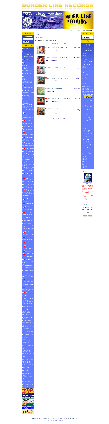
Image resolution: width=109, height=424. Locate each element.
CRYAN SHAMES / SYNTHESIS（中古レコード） (27, 97)
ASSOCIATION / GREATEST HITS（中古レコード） (28, 92)
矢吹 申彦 (84, 164)
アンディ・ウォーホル (87, 100)
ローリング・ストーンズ (87, 47)
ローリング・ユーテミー (87, 133)
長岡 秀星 (84, 161)
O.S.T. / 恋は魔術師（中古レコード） (28, 161)
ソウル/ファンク (86, 53)
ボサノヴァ (84, 85)
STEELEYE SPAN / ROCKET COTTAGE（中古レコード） (28, 244)
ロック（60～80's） (86, 44)
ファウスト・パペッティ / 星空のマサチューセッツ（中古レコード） (28, 308)
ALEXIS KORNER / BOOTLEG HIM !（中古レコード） (28, 209)
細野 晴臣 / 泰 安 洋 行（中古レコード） (55, 88)
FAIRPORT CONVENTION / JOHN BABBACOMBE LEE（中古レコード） (28, 230)
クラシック (84, 58)
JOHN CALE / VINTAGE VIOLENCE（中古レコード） (27, 294)
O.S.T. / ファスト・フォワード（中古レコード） (28, 194)
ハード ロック (85, 72)
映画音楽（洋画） (86, 86)
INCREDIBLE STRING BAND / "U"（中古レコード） (28, 234)
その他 (84, 66)
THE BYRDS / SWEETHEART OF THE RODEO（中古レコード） (27, 105)
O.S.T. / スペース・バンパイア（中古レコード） (28, 175)
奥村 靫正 (84, 156)
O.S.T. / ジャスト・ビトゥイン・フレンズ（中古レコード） (28, 145)
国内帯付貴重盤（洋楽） (87, 89)
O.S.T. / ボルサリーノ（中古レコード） (28, 141)
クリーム (84, 111)
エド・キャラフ (85, 114)
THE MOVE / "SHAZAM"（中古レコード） (27, 239)
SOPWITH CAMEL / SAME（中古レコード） (27, 100)
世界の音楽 (84, 59)
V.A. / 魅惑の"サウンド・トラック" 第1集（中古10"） (28, 381)
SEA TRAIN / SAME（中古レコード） (27, 79)
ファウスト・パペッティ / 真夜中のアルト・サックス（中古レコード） (28, 299)
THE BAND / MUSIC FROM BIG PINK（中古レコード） (27, 65)
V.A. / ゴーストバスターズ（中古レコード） (28, 191)
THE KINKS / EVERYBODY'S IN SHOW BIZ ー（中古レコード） (27, 256)
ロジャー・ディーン (86, 144)
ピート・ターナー (86, 141)
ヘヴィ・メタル (85, 74)
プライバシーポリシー (72, 418)
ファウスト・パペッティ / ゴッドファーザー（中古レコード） (28, 331)
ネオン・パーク (85, 136)
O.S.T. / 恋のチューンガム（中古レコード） (28, 152)
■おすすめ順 (45, 40)
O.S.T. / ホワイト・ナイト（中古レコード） (28, 171)
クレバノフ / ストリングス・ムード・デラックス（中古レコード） (27, 341)
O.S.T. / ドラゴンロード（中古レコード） (28, 149)
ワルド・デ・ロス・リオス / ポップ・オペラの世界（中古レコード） (28, 364)
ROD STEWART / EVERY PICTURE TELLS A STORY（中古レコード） (28, 272)
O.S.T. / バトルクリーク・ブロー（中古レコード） (28, 158)
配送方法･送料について (61, 418)
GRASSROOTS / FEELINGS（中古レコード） (27, 50)
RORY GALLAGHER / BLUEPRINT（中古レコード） (28, 289)
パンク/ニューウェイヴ (87, 81)
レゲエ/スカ (85, 83)
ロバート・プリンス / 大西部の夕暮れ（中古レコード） (28, 322)
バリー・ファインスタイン (87, 102)
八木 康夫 (41, 37)
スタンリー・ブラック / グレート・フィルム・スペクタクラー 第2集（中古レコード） (28, 354)
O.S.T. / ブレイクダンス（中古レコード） (27, 197)
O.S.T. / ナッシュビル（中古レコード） (28, 155)
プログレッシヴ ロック (87, 77)
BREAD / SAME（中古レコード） (28, 127)
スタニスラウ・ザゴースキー (87, 149)
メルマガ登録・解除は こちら (87, 211)
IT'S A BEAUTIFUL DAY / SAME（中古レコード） (28, 130)
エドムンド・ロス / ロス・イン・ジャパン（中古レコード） (28, 345)
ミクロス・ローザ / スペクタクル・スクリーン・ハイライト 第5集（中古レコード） (28, 313)
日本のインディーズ (86, 64)
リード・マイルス (86, 142)
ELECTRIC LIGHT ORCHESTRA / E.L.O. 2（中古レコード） (28, 225)
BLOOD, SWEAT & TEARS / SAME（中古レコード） (27, 75)
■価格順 (50, 40)
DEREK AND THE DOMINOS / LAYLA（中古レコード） (27, 277)
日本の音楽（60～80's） (87, 61)
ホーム (36, 37)
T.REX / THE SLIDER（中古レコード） (27, 252)
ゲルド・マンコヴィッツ (87, 120)
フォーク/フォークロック (87, 78)
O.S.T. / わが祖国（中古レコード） (27, 138)
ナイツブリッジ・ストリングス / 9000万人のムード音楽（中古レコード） (28, 372)
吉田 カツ (84, 167)
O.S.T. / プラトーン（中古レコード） (28, 182)
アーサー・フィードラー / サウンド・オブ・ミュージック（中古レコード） (28, 359)
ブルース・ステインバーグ (87, 107)
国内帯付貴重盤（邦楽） (87, 91)
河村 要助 (84, 158)
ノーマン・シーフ (86, 139)
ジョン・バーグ (85, 123)
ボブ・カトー (85, 105)
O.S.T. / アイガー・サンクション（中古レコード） (28, 168)
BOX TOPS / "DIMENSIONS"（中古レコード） (28, 70)
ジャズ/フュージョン (86, 56)
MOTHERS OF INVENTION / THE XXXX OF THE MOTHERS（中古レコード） (28, 110)
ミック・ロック (85, 134)
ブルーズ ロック (86, 75)
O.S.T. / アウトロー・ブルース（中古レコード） (28, 185)
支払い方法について (49, 418)
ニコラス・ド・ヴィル (87, 138)
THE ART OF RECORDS (87, 96)
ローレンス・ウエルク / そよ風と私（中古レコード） (27, 303)
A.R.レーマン (85, 98)
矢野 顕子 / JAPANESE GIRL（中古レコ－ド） (56, 47)
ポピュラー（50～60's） (87, 50)
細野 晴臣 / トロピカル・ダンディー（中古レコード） (58, 78)
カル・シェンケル (86, 109)
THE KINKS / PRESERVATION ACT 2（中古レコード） (28, 261)
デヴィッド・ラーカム (87, 113)
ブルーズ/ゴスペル (86, 55)
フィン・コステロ (86, 117)
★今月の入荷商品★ (86, 71)
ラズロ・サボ (85, 147)
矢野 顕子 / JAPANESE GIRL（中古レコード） (56, 57)
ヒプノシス (84, 122)
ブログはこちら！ (87, 204)
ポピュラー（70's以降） (87, 52)
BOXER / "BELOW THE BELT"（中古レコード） (27, 214)
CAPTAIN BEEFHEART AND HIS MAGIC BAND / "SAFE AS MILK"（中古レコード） (27, 123)
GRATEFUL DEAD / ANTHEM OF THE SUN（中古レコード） (28, 87)
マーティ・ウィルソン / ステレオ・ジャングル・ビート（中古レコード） (28, 327)
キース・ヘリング (86, 130)
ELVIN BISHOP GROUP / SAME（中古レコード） (28, 61)
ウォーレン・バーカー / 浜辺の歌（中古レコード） (28, 318)
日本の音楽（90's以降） (87, 63)
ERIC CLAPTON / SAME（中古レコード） (27, 221)
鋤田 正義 (84, 159)
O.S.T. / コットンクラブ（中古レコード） (27, 188)
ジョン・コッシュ (86, 125)
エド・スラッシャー (86, 116)
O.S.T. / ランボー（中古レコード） (27, 200)
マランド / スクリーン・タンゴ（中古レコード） (27, 349)
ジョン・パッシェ (86, 127)
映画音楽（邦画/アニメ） (87, 88)
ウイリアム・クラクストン (87, 154)
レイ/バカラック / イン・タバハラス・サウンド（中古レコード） (28, 336)
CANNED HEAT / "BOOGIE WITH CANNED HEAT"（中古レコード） (27, 134)
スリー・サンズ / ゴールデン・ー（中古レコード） (28, 368)
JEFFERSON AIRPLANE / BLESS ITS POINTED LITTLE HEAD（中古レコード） (28, 55)
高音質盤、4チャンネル (87, 92)
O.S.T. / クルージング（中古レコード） (28, 165)
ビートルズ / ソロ (86, 45)
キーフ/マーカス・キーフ (87, 128)
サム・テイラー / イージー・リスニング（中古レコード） (28, 377)
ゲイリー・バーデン (86, 119)
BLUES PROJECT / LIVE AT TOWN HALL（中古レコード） (28, 83)
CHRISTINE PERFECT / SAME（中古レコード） (27, 218)
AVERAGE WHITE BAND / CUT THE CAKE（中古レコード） (27, 205)
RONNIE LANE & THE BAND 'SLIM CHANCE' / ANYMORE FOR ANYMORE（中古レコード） (28, 283)
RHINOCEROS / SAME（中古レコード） (27, 114)
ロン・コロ (84, 145)
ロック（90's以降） (87, 49)
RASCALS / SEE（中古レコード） (28, 118)
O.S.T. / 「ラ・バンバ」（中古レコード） (28, 179)
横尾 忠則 (84, 166)
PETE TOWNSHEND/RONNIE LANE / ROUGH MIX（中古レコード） (28, 267)
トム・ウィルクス (86, 152)
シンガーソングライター (87, 80)
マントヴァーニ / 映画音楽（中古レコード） (27, 385)
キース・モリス (85, 131)
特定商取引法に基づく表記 (38, 418)
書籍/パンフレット (86, 67)
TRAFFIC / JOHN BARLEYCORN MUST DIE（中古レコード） (27, 248)
